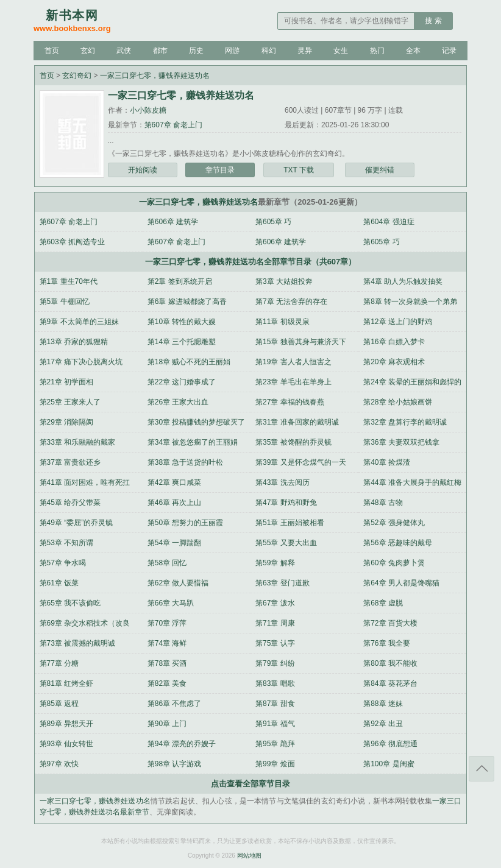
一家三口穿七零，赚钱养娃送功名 (155, 75)
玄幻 (87, 50)
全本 (413, 50)
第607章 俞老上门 (173, 125)
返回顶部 (481, 769)
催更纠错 (379, 170)
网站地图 (249, 855)
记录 (449, 50)
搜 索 (433, 20)
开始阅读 (142, 170)
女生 (340, 50)
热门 (377, 50)
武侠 (123, 50)
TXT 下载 (298, 170)
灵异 (304, 50)
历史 (196, 50)
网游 (232, 50)
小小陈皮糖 (148, 110)
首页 (51, 50)
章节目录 (220, 170)
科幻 (268, 50)
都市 (160, 50)
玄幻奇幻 (76, 75)
